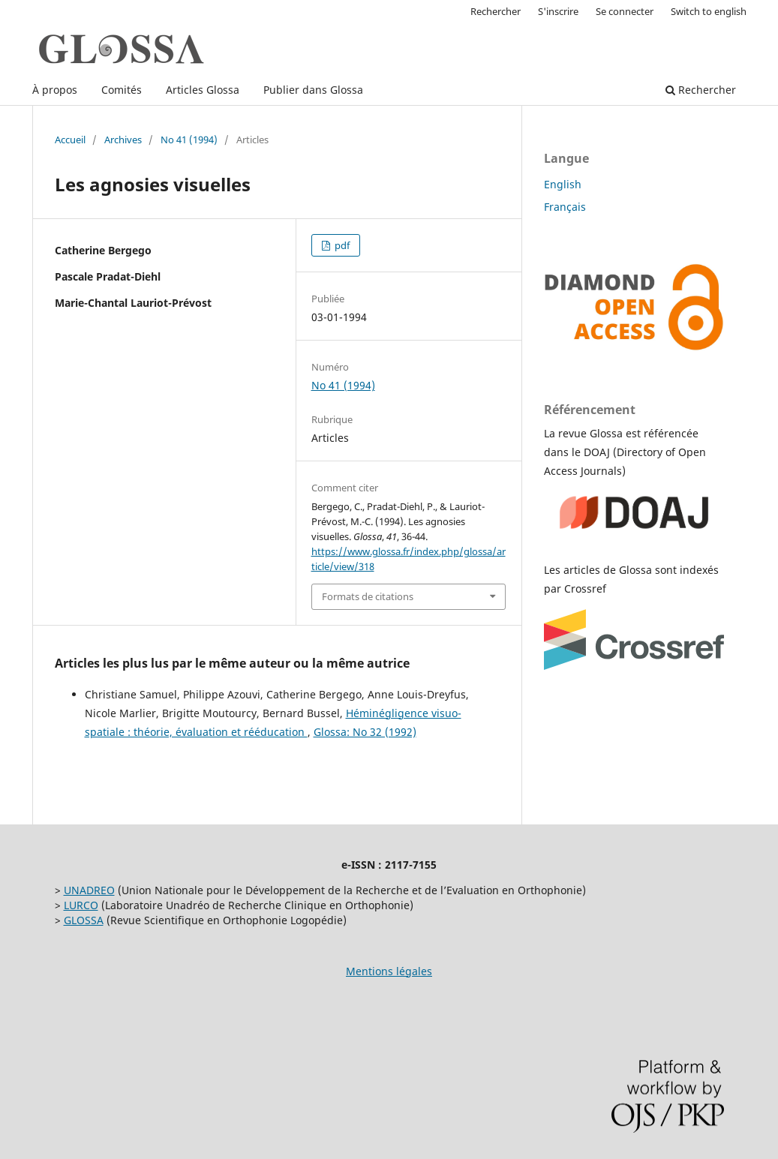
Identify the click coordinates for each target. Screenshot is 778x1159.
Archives (123, 139)
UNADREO (89, 890)
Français (565, 207)
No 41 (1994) (189, 139)
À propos (54, 90)
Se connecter (624, 11)
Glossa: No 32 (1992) (365, 732)
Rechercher (700, 90)
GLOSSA (84, 920)
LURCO (81, 905)
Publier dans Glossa (313, 90)
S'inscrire (558, 11)
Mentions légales (389, 971)
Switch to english (708, 11)
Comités (121, 90)
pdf (341, 245)
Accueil (70, 139)
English (562, 184)
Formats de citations (367, 596)
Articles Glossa (202, 90)
